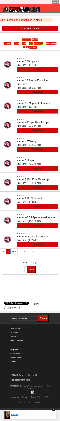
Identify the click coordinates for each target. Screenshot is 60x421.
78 (24, 403)
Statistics (13, 337)
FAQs (47, 397)
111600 (37, 403)
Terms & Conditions (17, 341)
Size (24, 43)
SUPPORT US (20, 380)
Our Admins (14, 333)
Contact (25, 397)
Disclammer (14, 397)
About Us (13, 362)
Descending (51, 43)
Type (31, 43)
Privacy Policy (36, 397)
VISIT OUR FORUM (24, 374)
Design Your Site (15, 350)
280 (29, 403)
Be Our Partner (15, 354)
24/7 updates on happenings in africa (21, 20)
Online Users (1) (15, 329)
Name (16, 43)
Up (46, 403)
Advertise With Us (16, 358)
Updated (7, 43)
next (14, 251)
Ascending (38, 43)
